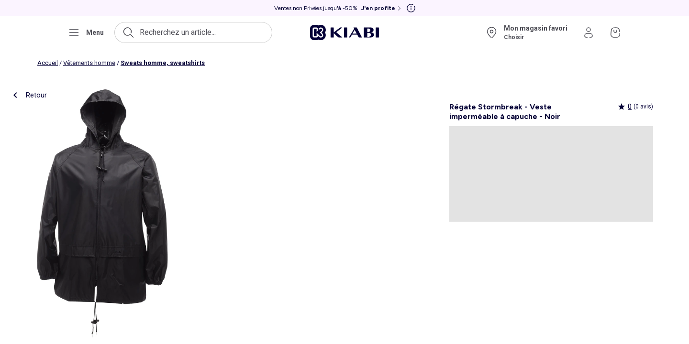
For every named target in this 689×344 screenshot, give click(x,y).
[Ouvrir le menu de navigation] (86, 32)
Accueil (47, 62)
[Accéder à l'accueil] (344, 32)
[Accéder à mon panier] (615, 32)
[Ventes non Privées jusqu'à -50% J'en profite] (338, 8)
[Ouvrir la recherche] (193, 32)
